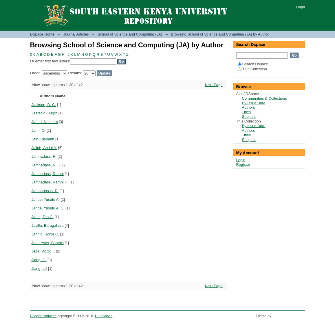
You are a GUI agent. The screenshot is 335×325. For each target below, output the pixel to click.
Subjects (249, 116)
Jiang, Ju (39, 260)
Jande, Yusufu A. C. (48, 208)
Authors (248, 107)
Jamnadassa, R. (45, 191)
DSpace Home (42, 34)
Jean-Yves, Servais (48, 243)
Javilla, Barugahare (48, 225)
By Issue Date (254, 103)
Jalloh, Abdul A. (44, 148)
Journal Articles (76, 34)
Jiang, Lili (39, 268)
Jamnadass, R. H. (46, 165)
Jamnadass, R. (44, 156)
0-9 (33, 54)
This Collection (252, 69)
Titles (246, 112)
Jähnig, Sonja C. (45, 234)
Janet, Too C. (43, 217)
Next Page (214, 85)
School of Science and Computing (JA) (130, 34)
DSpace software (43, 316)
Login (300, 7)
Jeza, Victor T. (43, 251)
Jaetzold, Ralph (45, 113)
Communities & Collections (264, 98)
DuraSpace (103, 316)
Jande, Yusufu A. (46, 199)
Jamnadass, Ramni (48, 174)
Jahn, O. (39, 130)
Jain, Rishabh (43, 139)
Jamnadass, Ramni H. (50, 182)
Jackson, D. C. (44, 105)
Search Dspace (253, 64)
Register (243, 164)
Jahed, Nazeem (45, 122)
